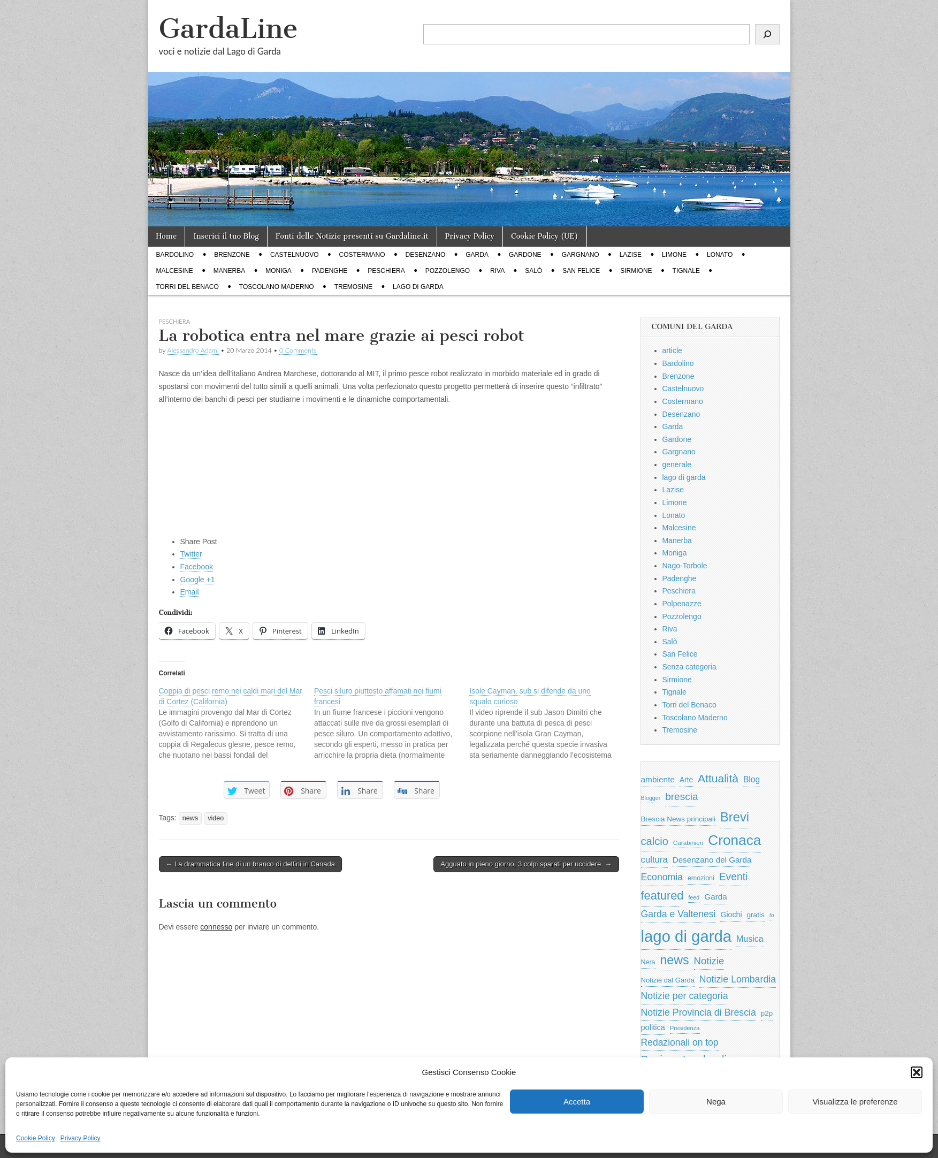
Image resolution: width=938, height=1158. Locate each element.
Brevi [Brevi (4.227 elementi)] (734, 817)
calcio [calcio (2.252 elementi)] (654, 841)
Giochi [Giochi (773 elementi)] (731, 914)
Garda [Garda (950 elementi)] (715, 896)
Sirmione (636, 271)
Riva (497, 271)
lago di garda (418, 287)
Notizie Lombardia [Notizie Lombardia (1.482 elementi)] (737, 979)
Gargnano (580, 254)
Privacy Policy (80, 1138)
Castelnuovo (294, 254)
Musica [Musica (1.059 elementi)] (750, 938)
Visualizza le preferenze (855, 1101)
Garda (477, 254)
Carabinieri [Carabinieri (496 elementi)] (688, 842)
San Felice (581, 271)
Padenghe (329, 271)
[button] (916, 1072)
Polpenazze (681, 603)
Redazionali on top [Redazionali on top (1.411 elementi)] (680, 1042)
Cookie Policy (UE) (544, 236)
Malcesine (174, 271)
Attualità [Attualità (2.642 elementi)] (718, 778)
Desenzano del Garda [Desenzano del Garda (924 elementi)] (712, 859)
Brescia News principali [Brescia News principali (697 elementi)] (678, 819)
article (672, 350)
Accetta (576, 1101)
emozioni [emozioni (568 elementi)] (701, 878)
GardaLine (228, 28)
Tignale (686, 271)
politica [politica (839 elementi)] (653, 1027)
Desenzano (426, 254)
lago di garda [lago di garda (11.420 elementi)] (686, 936)
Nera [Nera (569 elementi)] (648, 962)
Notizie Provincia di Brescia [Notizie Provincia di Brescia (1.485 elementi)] (698, 1012)
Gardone (525, 254)
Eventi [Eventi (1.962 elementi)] (733, 876)
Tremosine (353, 287)
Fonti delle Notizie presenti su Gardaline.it (352, 236)
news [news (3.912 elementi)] (674, 960)
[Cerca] (767, 34)
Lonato (720, 254)
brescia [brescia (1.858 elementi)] (681, 796)
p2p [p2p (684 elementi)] (767, 1013)
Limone (674, 254)
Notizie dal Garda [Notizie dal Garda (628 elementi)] (668, 980)
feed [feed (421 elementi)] (693, 897)
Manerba (229, 271)
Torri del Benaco (187, 287)
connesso (216, 927)
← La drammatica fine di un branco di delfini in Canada (250, 864)
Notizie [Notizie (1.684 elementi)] (709, 960)
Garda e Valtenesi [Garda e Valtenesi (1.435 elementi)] (678, 914)
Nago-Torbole (684, 565)
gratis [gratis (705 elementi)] (755, 915)
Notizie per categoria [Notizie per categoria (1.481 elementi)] (684, 996)
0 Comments (298, 350)
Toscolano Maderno (276, 287)
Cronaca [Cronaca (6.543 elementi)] (734, 840)
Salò (533, 271)
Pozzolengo (447, 271)
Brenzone (232, 254)
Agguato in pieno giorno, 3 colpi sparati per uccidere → (526, 864)
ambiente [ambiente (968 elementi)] (658, 779)
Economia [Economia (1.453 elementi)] (662, 877)
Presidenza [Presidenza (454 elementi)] (685, 1028)
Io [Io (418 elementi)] (771, 915)
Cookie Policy (35, 1138)
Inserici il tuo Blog (225, 236)
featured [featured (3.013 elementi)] (662, 895)
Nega (716, 1101)
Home (166, 236)
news (190, 818)
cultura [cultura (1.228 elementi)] (654, 860)
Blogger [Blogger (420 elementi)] (651, 798)
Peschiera (386, 271)
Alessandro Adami (192, 350)
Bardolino (175, 254)
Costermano (362, 254)
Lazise (631, 254)
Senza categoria (689, 666)
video (216, 818)
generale (677, 464)
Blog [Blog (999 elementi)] (751, 779)
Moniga (278, 271)
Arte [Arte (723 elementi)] (686, 780)
